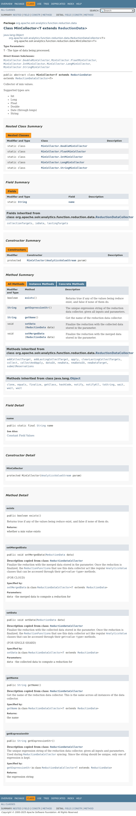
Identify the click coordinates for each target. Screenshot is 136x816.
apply (74, 359)
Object (75, 378)
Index (70, 4)
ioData (39, 223)
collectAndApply (31, 362)
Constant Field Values (20, 435)
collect (12, 362)
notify (78, 384)
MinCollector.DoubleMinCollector (27, 60)
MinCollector (36, 260)
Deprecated (58, 4)
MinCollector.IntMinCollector (24, 63)
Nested (17, 15)
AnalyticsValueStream (61, 260)
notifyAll (93, 384)
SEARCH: (94, 10)
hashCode (65, 384)
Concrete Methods (71, 284)
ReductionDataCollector (31, 78)
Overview (6, 4)
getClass (50, 384)
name (72, 202)
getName (30, 317)
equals (21, 384)
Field (26, 15)
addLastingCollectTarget (51, 359)
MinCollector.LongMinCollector (68, 63)
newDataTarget (97, 362)
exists (29, 297)
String (22, 202)
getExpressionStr (37, 307)
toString (108, 384)
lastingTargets (57, 223)
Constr (36, 15)
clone (10, 384)
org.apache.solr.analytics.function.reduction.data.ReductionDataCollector (54, 38)
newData (63, 362)
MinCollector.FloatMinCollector (73, 60)
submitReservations (20, 366)
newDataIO (77, 362)
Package (19, 4)
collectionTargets (19, 223)
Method (47, 15)
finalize (35, 384)
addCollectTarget (19, 359)
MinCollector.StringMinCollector (27, 67)
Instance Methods (41, 284)
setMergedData (34, 333)
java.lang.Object (14, 35)
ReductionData (71, 28)
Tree (46, 4)
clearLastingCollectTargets (100, 359)
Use (39, 4)
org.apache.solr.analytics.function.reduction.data (46, 23)
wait (120, 384)
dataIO (50, 362)
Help (79, 4)
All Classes (8, 10)
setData (30, 323)
